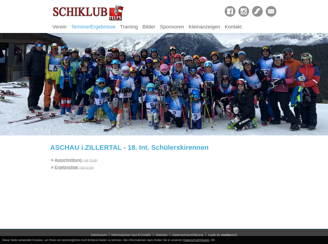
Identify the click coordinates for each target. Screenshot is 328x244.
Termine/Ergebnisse (93, 27)
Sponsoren (172, 27)
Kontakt (233, 27)
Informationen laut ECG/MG (131, 235)
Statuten (161, 235)
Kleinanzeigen (204, 27)
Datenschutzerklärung (187, 235)
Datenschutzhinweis (196, 240)
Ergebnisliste (74, 167)
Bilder (149, 27)
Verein (59, 27)
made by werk (222, 235)
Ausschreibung (76, 160)
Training (129, 27)
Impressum (99, 235)
